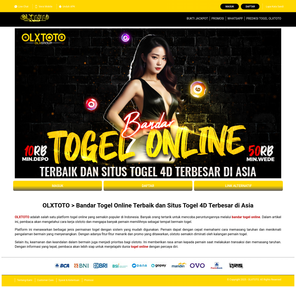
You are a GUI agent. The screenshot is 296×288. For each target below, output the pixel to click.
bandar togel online (246, 217)
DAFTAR (148, 186)
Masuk (229, 6)
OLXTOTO (22, 217)
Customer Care (45, 280)
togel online (139, 247)
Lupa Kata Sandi (275, 6)
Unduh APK (67, 6)
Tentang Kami (24, 280)
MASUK (57, 186)
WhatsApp (235, 18)
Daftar (250, 6)
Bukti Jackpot (197, 18)
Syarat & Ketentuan (69, 280)
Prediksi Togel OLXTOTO (263, 18)
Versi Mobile (43, 6)
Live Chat (21, 6)
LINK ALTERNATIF (238, 186)
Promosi (218, 18)
